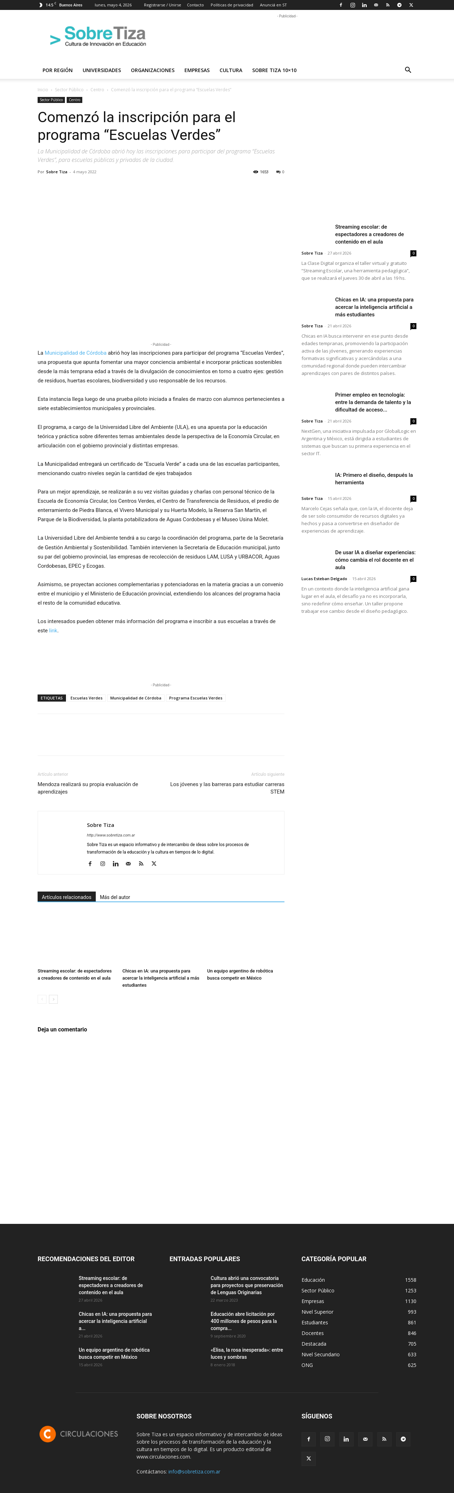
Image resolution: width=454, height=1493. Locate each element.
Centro (97, 90)
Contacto (195, 4)
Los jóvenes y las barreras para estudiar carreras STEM (227, 788)
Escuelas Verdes (87, 698)
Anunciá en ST (273, 4)
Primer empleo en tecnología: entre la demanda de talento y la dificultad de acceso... (373, 402)
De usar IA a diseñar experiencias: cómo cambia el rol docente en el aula (375, 560)
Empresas (197, 70)
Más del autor (115, 897)
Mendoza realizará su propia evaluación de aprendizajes (88, 788)
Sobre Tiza (56, 171)
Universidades (102, 70)
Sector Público (69, 90)
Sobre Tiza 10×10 (274, 70)
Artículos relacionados (67, 897)
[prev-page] (42, 999)
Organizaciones (153, 70)
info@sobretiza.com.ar (194, 1471)
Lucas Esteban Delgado (324, 578)
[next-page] (53, 999)
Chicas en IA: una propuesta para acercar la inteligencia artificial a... (115, 1321)
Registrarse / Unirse (162, 4)
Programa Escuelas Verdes (195, 698)
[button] (407, 70)
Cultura (231, 70)
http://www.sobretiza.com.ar (111, 835)
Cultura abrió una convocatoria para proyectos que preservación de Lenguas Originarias (247, 1285)
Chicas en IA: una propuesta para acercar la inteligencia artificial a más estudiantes (160, 978)
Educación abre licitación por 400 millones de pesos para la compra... (244, 1321)
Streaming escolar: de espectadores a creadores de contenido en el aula (369, 234)
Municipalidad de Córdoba (75, 353)
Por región (58, 70)
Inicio (43, 90)
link (53, 630)
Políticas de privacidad (232, 4)
